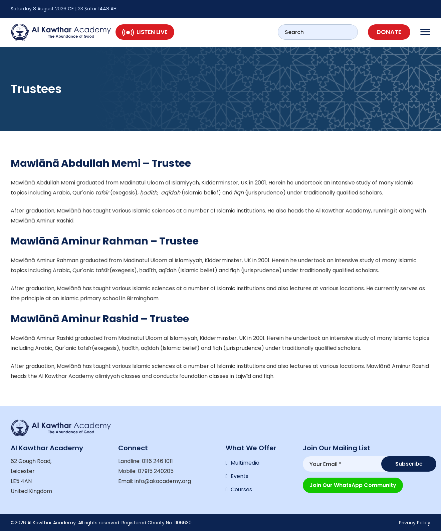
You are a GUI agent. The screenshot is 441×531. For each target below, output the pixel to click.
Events (239, 476)
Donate (389, 32)
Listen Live (145, 32)
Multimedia (245, 463)
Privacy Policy (414, 522)
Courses (241, 489)
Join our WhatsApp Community (352, 485)
